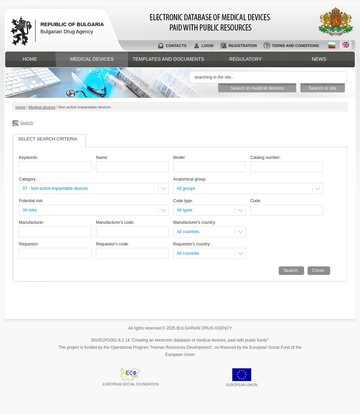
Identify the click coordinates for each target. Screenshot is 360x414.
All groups (186, 188)
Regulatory (245, 59)
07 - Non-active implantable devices (55, 188)
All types (184, 210)
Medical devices (91, 59)
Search (26, 122)
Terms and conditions (295, 46)
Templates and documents (168, 59)
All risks (30, 210)
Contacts (176, 46)
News (319, 59)
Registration (243, 46)
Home (30, 59)
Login (208, 46)
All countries (188, 231)
